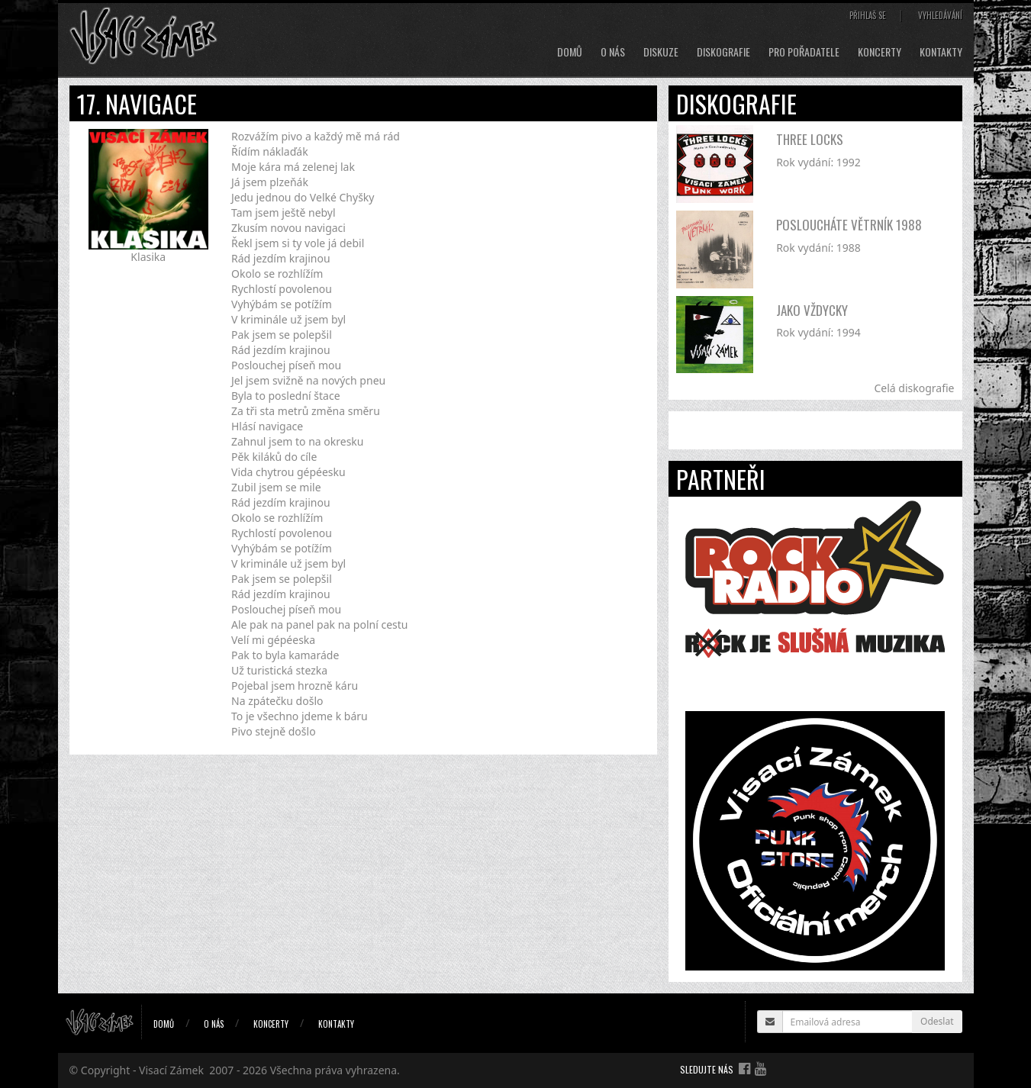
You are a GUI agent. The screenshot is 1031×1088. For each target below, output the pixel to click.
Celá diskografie (914, 388)
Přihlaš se (867, 15)
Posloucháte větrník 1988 (849, 224)
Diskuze (660, 52)
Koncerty (879, 52)
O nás (613, 52)
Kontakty (941, 52)
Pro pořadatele (803, 52)
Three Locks (809, 139)
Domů (569, 52)
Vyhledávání (940, 15)
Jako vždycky (812, 310)
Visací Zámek (171, 1070)
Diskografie (723, 52)
